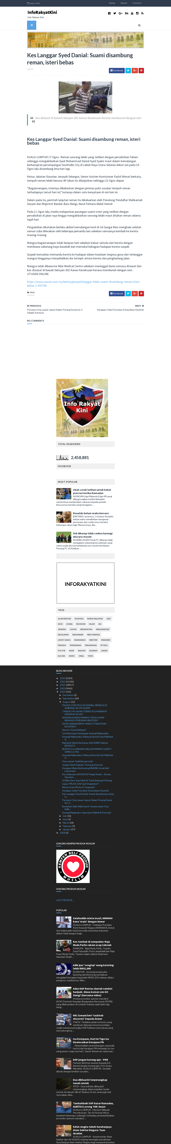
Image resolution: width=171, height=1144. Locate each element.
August (67, 686)
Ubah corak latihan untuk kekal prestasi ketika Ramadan (92, 476)
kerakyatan (86, 614)
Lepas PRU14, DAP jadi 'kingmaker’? (80, 768)
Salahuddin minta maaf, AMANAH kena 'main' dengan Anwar (93, 905)
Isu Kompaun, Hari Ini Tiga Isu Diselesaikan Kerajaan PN (91, 1025)
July (65, 800)
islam (92, 609)
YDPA (90, 641)
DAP (109, 604)
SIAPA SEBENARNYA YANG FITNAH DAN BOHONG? (84, 710)
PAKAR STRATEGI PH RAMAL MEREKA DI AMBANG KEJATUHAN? (84, 691)
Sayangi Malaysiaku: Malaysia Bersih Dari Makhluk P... (87, 723)
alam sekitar (64, 604)
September (69, 683)
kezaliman (63, 620)
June (65, 804)
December (68, 680)
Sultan (61, 641)
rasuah (82, 636)
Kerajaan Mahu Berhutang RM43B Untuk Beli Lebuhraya (85, 754)
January (67, 814)
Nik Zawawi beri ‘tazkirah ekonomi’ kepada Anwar (88, 1002)
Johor (73, 614)
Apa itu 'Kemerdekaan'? (74, 714)
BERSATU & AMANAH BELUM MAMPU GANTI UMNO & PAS (86, 735)
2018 (63, 817)
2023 (63, 663)
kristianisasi (93, 620)
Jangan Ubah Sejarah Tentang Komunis (82, 749)
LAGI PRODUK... (65, 885)
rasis (71, 636)
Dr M (60, 609)
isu (100, 609)
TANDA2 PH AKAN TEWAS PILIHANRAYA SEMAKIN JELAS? (84, 698)
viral (81, 641)
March (66, 807)
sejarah (93, 636)
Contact (141, 2)
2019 (63, 676)
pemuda (62, 630)
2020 (63, 673)
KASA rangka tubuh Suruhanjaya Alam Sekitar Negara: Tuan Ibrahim (92, 1115)
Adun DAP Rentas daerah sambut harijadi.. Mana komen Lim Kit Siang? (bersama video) (92, 977)
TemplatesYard (50, 1139)
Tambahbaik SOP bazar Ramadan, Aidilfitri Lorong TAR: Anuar (93, 1090)
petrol (104, 630)
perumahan (91, 630)
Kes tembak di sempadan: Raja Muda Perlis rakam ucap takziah (92, 928)
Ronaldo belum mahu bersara (91, 498)
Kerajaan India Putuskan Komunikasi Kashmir (85, 775)
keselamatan (102, 614)
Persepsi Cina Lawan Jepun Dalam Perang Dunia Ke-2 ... (87, 786)
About (128, 2)
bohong (79, 604)
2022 (63, 666)
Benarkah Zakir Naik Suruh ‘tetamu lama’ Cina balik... (85, 793)
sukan (104, 636)
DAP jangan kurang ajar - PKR (90, 1044)
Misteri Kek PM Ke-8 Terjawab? (78, 772)
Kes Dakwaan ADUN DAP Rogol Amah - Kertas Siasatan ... (86, 760)
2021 (63, 669)
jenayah (27, 280)
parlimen (105, 625)
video (72, 641)
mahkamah (80, 625)
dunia (69, 609)
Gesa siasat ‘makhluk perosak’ (77, 746)
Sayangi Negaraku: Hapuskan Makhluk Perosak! (86, 797)
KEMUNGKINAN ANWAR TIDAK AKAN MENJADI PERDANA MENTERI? (83, 704)
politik (61, 636)
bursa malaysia (95, 604)
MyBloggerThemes (85, 1139)
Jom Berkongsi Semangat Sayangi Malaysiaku (85, 718)
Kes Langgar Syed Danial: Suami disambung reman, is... (88, 780)
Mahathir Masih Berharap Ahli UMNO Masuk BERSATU (85, 729)
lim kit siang (64, 625)
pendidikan (75, 630)
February (67, 811)
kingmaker (77, 620)
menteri (93, 625)
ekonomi (80, 609)
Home (116, 2)
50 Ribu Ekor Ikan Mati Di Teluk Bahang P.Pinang (87, 765)
